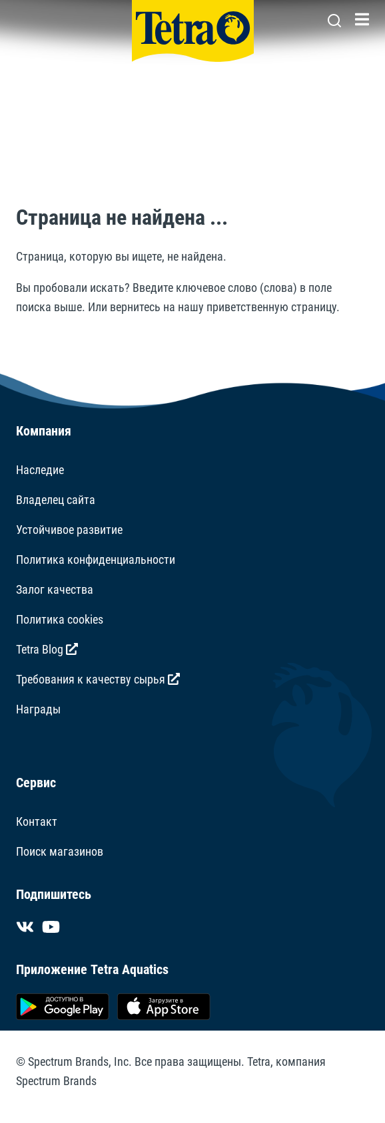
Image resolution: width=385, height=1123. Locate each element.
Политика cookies (59, 619)
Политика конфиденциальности (95, 559)
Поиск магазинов (59, 851)
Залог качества (54, 589)
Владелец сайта (55, 500)
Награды (38, 709)
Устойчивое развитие (69, 530)
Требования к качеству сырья (98, 679)
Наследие (40, 470)
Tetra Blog (47, 649)
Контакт (36, 821)
